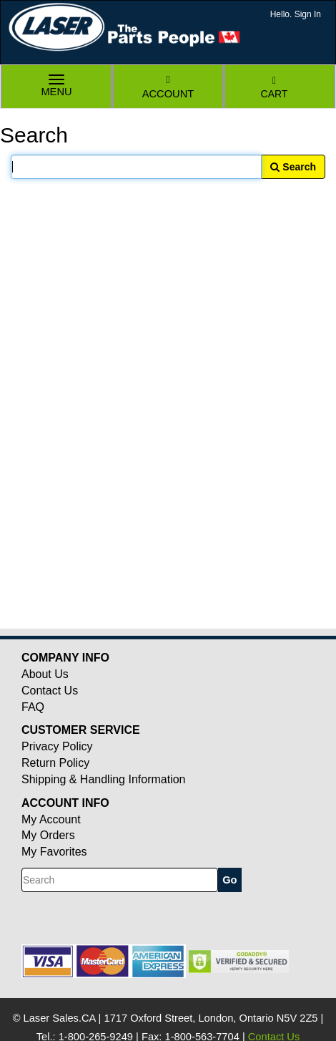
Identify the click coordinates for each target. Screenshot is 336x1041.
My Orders (48, 835)
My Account (51, 819)
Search (293, 167)
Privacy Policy (57, 746)
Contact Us (49, 690)
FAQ (32, 707)
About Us (45, 674)
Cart (274, 88)
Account (168, 87)
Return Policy (55, 763)
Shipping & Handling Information (103, 779)
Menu (56, 87)
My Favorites (54, 852)
